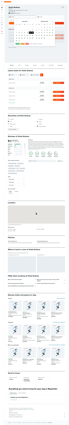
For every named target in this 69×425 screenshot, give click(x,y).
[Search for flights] (1, 5)
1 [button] (32, 27)
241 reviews (17, 13)
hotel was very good (11, 168)
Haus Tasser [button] (10, 336)
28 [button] (29, 38)
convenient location (11, 170)
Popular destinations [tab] (22, 392)
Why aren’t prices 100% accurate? (37, 417)
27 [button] (27, 38)
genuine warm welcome (12, 173)
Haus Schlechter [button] (40, 359)
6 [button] (27, 30)
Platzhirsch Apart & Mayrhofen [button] (56, 313)
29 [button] (32, 38)
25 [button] (21, 38)
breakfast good (10, 165)
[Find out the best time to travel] (1, 22)
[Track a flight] (1, 20)
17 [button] (19, 35)
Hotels (14, 422)
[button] (2, 2)
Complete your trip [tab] (13, 392)
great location (17, 165)
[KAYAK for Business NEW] (1, 25)
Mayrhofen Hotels (44, 422)
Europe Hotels (19, 422)
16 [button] (16, 35)
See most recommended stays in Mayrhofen (57, 344)
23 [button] (16, 38)
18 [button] (49, 32)
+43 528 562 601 (12, 11)
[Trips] (1, 28)
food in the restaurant (20, 170)
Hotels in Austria (25, 422)
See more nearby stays (61, 298)
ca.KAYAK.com (10, 422)
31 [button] (19, 40)
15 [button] (32, 32)
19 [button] (24, 35)
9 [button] (16, 32)
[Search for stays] (1, 7)
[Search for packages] (1, 12)
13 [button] (27, 32)
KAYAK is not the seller (37, 412)
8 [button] (32, 30)
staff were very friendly (12, 163)
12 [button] (24, 32)
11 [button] (49, 30)
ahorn (18, 168)
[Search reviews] (43, 161)
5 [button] (24, 30)
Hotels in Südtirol (37, 422)
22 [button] (32, 35)
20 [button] (27, 35)
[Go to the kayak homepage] (7, 1)
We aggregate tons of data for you (37, 414)
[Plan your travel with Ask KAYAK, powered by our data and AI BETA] (1, 15)
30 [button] (16, 40)
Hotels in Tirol (31, 422)
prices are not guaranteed (30, 409)
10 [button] (19, 32)
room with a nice (20, 163)
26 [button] (24, 38)
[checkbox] (13, 192)
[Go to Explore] (1, 18)
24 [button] (19, 38)
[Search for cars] (1, 10)
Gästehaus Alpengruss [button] (41, 313)
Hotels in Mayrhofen (13, 399)
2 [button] (16, 30)
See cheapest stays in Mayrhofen (59, 322)
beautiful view (22, 168)
